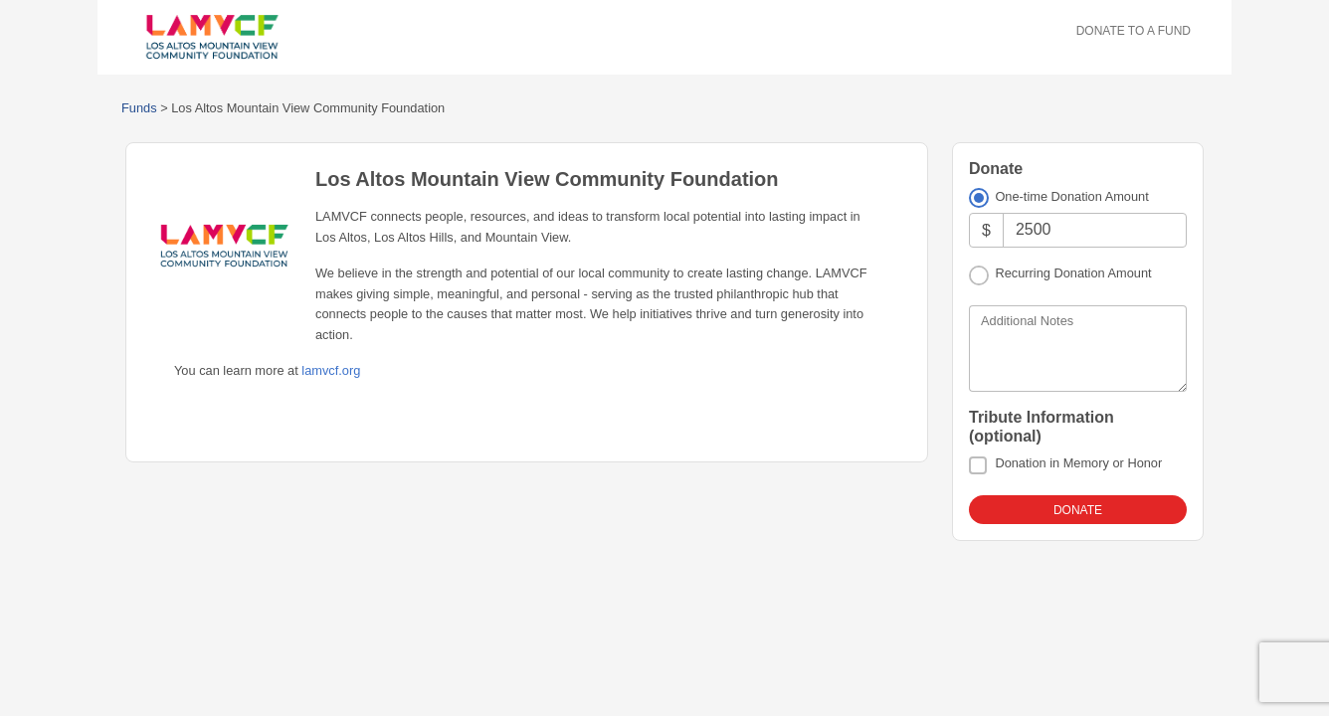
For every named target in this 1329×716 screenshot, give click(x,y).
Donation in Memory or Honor (1078, 462)
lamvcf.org (330, 370)
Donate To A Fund (1133, 31)
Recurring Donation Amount (1073, 273)
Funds (139, 107)
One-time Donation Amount (1071, 196)
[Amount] (1095, 230)
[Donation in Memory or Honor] (978, 465)
